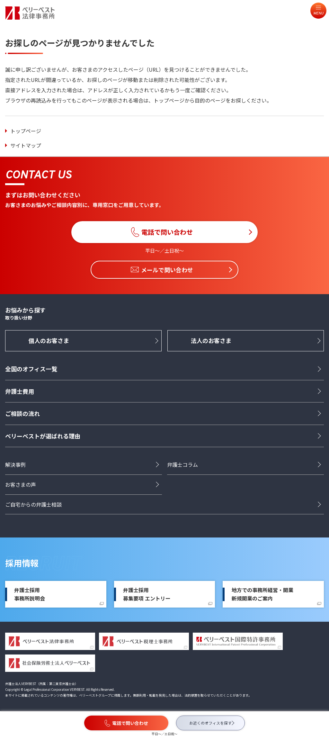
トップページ (25, 131)
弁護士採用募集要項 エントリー (147, 594)
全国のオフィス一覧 (31, 369)
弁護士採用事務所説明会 (29, 594)
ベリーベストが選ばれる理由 (42, 436)
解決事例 (15, 464)
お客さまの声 (20, 484)
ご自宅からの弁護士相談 (33, 504)
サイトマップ (25, 145)
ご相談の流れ (22, 413)
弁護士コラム (182, 464)
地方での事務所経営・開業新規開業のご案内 (262, 594)
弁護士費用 (19, 391)
